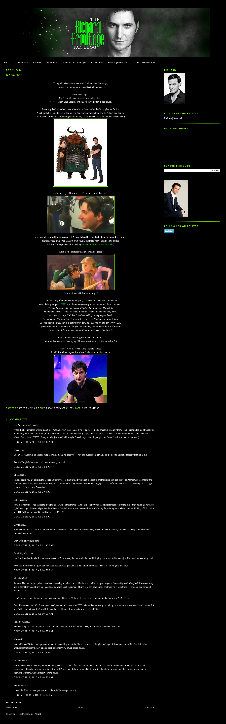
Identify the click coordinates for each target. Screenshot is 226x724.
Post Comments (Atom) (30, 714)
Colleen (17, 500)
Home (6, 62)
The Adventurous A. (23, 425)
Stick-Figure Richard (117, 62)
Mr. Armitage (91, 408)
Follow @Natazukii (173, 118)
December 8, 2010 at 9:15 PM (32, 652)
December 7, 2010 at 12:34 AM (33, 442)
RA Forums (51, 62)
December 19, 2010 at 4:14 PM (33, 695)
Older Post (150, 707)
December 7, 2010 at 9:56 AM (33, 516)
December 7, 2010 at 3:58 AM (33, 467)
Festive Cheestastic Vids (144, 62)
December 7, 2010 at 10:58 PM (33, 570)
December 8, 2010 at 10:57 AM (33, 631)
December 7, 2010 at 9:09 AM (33, 492)
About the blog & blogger (74, 62)
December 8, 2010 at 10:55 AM (33, 614)
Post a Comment (13, 702)
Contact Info (97, 62)
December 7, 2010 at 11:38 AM (33, 545)
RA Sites (37, 62)
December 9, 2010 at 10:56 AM (33, 677)
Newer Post (11, 707)
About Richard (21, 62)
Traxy (16, 450)
